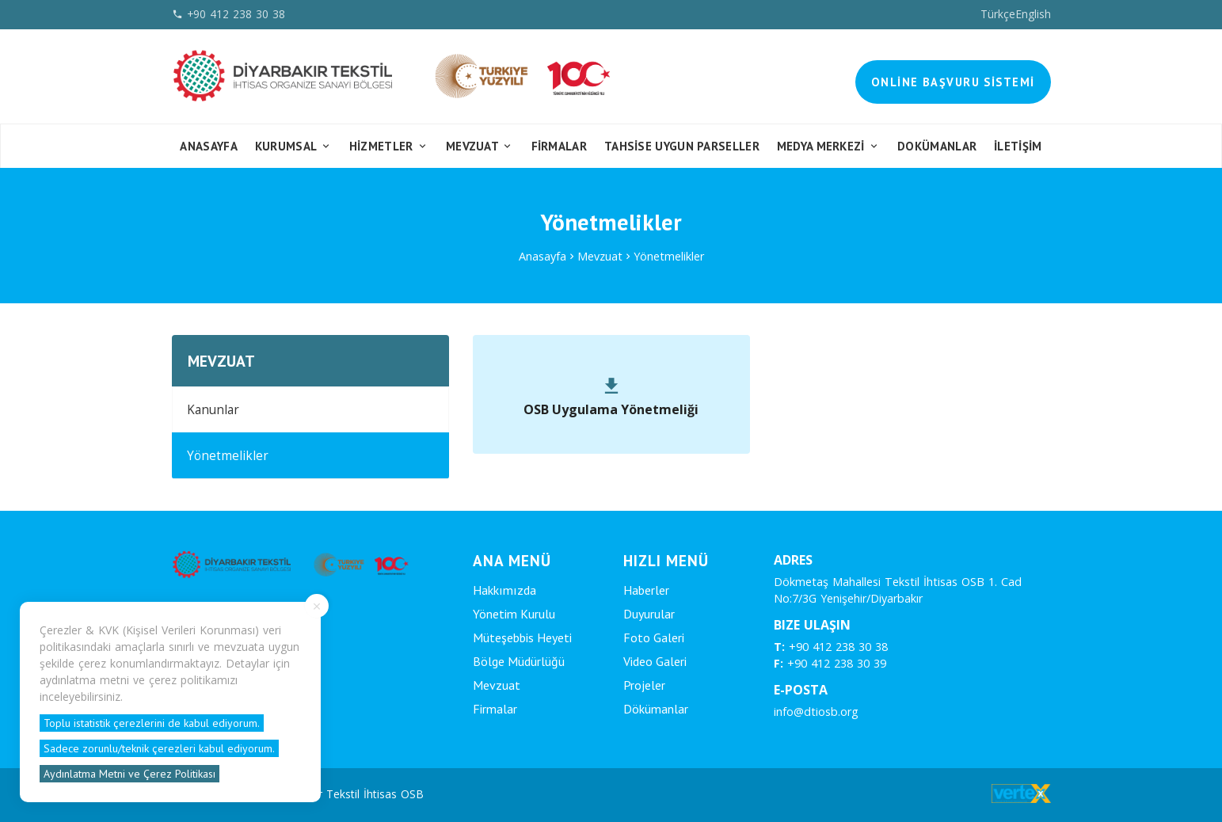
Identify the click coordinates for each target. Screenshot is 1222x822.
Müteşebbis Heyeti (522, 637)
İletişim (1017, 146)
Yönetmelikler (669, 256)
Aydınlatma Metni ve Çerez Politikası (129, 774)
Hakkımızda (504, 590)
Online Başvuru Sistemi (953, 81)
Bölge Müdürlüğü (519, 661)
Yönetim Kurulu (514, 614)
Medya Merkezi (829, 146)
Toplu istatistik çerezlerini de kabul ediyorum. (152, 723)
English (1033, 13)
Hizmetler (388, 146)
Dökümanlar (655, 709)
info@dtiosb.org (816, 711)
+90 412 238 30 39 (830, 663)
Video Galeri (655, 661)
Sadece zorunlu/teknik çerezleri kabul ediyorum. (159, 748)
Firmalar (495, 709)
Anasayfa (208, 146)
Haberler (646, 590)
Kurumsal (293, 146)
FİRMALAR (559, 146)
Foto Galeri (653, 637)
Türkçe (997, 13)
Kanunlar (213, 409)
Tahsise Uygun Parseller (681, 146)
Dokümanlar (936, 146)
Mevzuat (480, 146)
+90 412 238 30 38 (831, 646)
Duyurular (649, 614)
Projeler (644, 685)
